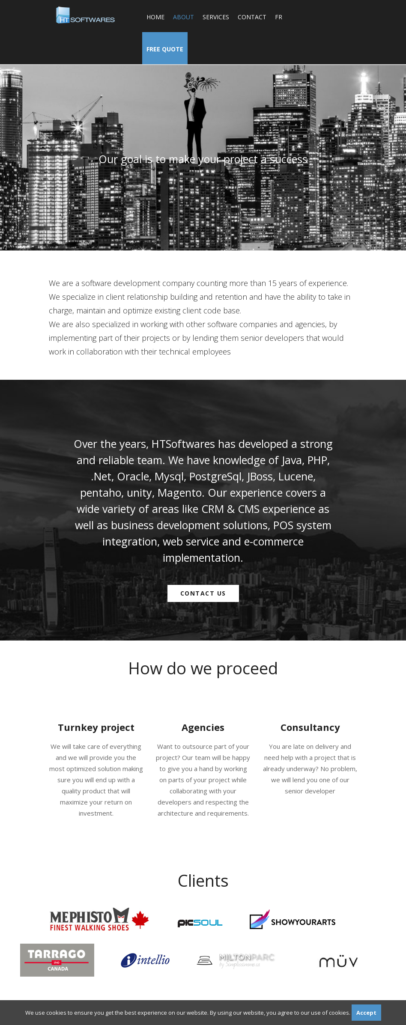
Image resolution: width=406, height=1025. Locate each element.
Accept (366, 1012)
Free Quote (164, 49)
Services (216, 17)
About (183, 17)
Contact (252, 17)
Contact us (203, 593)
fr (278, 17)
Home (155, 17)
